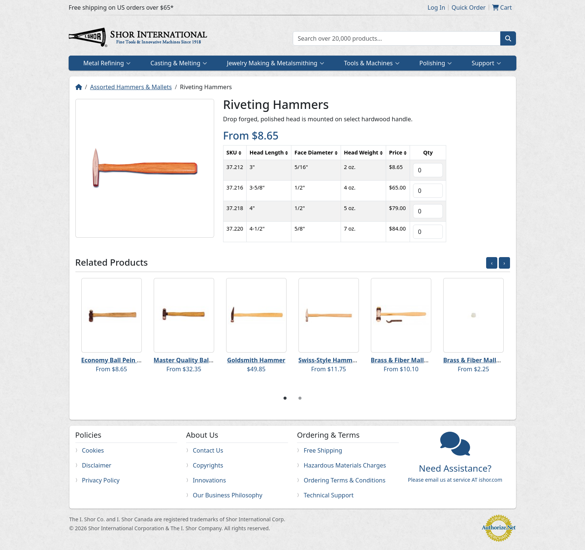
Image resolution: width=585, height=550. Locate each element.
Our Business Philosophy (227, 495)
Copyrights (208, 465)
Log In (436, 7)
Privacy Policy (101, 480)
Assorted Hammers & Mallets (131, 87)
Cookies (93, 450)
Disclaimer (97, 465)
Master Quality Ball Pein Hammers (205, 360)
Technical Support (329, 495)
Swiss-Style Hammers (330, 360)
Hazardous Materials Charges (345, 465)
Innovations (209, 480)
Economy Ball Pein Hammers (123, 360)
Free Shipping (323, 450)
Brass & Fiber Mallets (402, 360)
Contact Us (208, 450)
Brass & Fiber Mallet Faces (481, 360)
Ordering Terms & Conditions (344, 480)
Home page (139, 38)
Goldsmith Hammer (256, 360)
